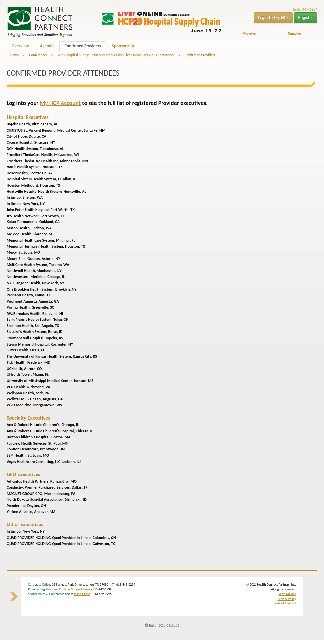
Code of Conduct (284, 603)
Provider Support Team (74, 589)
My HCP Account (60, 103)
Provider (250, 33)
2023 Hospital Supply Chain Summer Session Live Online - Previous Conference (115, 55)
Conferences (38, 55)
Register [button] (305, 17)
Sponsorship (123, 45)
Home (14, 55)
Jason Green (82, 594)
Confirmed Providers (82, 45)
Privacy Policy (287, 599)
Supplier (295, 33)
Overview (20, 45)
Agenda (47, 45)
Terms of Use (287, 594)
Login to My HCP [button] (273, 17)
